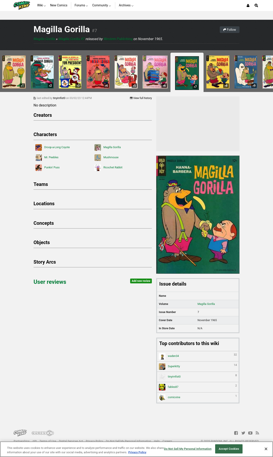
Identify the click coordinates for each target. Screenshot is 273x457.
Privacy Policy (94, 441)
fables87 (198, 387)
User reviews (50, 282)
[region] (136, 449)
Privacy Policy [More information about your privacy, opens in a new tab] (137, 452)
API (34, 441)
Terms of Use (47, 441)
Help (157, 441)
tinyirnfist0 (59, 98)
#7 (94, 30)
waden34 (198, 356)
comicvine (198, 397)
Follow (229, 29)
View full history (141, 98)
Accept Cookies (229, 448)
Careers (167, 441)
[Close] (266, 449)
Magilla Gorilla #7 (71, 39)
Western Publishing (118, 39)
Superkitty (198, 366)
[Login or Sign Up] (248, 5)
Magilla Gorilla (62, 29)
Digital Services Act (71, 441)
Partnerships (22, 441)
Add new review (141, 280)
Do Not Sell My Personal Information (128, 441)
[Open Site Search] (256, 5)
